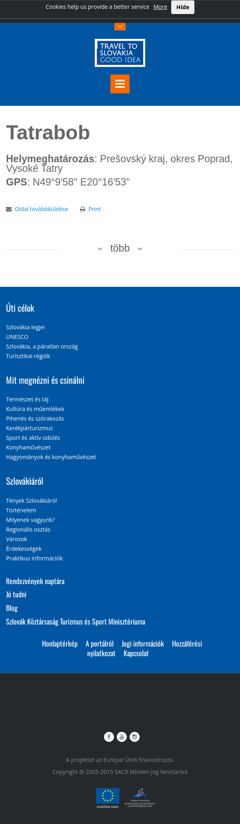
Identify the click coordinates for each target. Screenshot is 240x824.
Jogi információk (143, 643)
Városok (16, 539)
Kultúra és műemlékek (35, 409)
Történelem (21, 510)
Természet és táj (27, 399)
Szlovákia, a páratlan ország (42, 346)
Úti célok (20, 307)
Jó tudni (16, 594)
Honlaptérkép (60, 643)
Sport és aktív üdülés (33, 437)
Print (94, 209)
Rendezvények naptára (35, 581)
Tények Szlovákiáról (31, 500)
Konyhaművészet (28, 447)
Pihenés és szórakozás (35, 418)
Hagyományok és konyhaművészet (51, 457)
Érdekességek (24, 548)
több (120, 248)
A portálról (100, 643)
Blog (12, 607)
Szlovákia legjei (25, 327)
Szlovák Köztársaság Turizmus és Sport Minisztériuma (75, 621)
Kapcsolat (136, 653)
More (160, 6)
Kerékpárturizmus (29, 428)
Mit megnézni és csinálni (45, 379)
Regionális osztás (28, 529)
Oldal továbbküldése (41, 209)
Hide (182, 7)
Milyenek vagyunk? (30, 520)
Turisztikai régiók (28, 356)
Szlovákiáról (24, 480)
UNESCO (17, 336)
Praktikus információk (34, 558)
